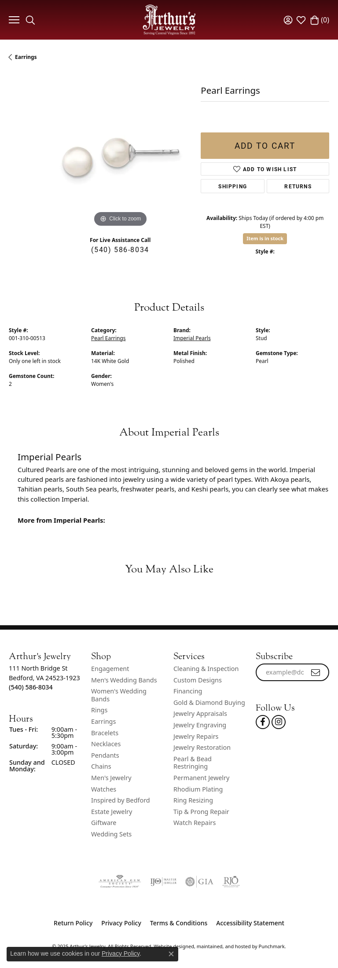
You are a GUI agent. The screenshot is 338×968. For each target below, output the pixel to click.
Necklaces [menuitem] (106, 744)
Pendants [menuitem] (105, 755)
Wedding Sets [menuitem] (111, 834)
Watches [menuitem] (103, 789)
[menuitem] (119, 882)
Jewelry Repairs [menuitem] (195, 737)
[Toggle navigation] (13, 20)
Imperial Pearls (192, 338)
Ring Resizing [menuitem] (193, 800)
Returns (297, 186)
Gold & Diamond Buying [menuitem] (209, 703)
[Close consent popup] (171, 954)
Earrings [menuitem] (103, 722)
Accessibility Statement (250, 923)
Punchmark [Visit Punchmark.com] (272, 946)
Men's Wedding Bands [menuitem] (124, 680)
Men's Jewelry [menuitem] (111, 778)
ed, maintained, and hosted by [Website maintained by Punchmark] (222, 946)
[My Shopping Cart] (319, 20)
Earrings (26, 57)
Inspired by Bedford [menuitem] (120, 800)
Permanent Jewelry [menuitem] (201, 778)
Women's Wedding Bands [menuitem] (119, 695)
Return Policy (73, 923)
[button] (45, 656)
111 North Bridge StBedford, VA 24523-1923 (44, 677)
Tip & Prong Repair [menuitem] (201, 812)
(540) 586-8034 (120, 249)
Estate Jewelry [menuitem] (111, 812)
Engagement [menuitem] (110, 669)
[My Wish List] (301, 20)
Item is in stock (264, 238)
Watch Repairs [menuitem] (194, 823)
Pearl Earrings (108, 338)
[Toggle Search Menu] (30, 20)
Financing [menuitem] (187, 691)
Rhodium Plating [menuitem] (198, 789)
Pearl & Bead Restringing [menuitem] (192, 762)
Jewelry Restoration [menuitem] (202, 748)
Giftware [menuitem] (104, 823)
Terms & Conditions (178, 923)
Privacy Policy (121, 923)
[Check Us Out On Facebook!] (263, 722)
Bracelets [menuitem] (104, 733)
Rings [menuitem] (99, 710)
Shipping (232, 186)
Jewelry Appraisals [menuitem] (200, 714)
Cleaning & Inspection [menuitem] (206, 669)
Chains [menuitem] (101, 766)
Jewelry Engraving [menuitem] (199, 725)
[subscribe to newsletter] (316, 672)
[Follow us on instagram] (279, 722)
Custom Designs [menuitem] (197, 680)
